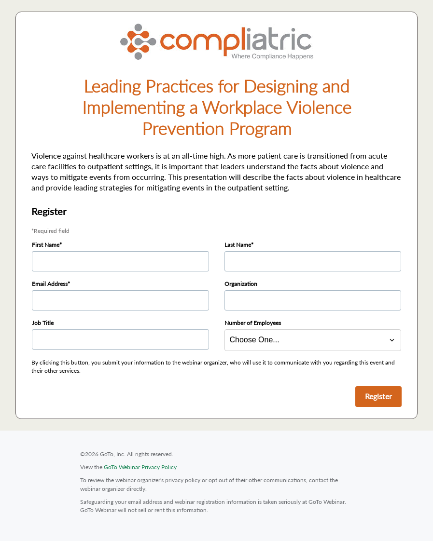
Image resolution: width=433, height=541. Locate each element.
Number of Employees (252, 322)
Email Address (50, 283)
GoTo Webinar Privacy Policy (140, 467)
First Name (45, 244)
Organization (240, 283)
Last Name (237, 244)
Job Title (43, 322)
